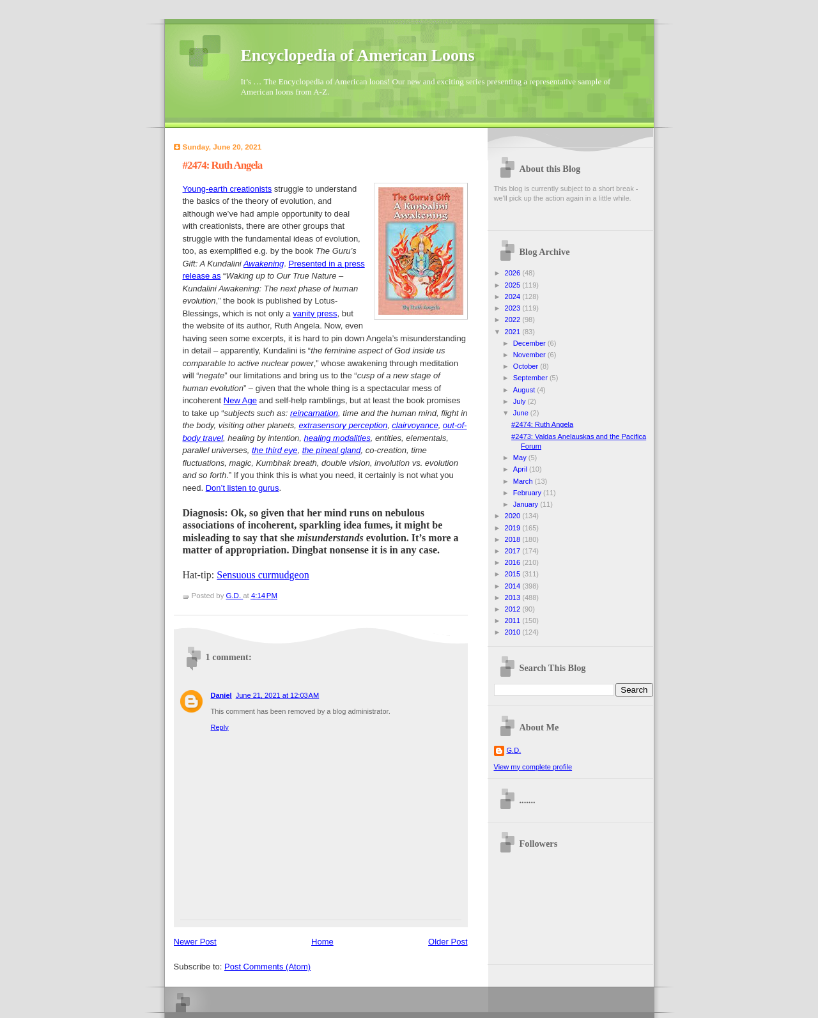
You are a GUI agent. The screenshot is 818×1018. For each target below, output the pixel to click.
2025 (514, 285)
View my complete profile (533, 767)
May (521, 457)
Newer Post (195, 941)
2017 (514, 551)
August (525, 390)
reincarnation (314, 413)
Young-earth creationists (227, 189)
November (530, 355)
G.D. (514, 750)
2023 (514, 308)
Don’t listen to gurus (242, 488)
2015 (514, 574)
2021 (514, 331)
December (530, 343)
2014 (514, 586)
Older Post (447, 941)
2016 (514, 562)
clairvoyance (415, 425)
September (531, 378)
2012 (514, 609)
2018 (514, 539)
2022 (514, 319)
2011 (514, 620)
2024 (514, 296)
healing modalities (337, 438)
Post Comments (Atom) (267, 966)
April (521, 469)
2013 (514, 597)
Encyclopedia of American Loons (358, 55)
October (526, 366)
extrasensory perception (342, 425)
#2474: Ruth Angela (542, 424)
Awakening (263, 263)
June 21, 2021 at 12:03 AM (278, 695)
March (524, 481)
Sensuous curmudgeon (263, 574)
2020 (514, 516)
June (521, 413)
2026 (514, 273)
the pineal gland (331, 450)
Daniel (221, 695)
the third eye (275, 450)
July (520, 401)
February (528, 493)
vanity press (315, 313)
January (526, 504)
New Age (240, 400)
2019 (514, 528)
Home (322, 941)
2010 (514, 632)
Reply (220, 727)
